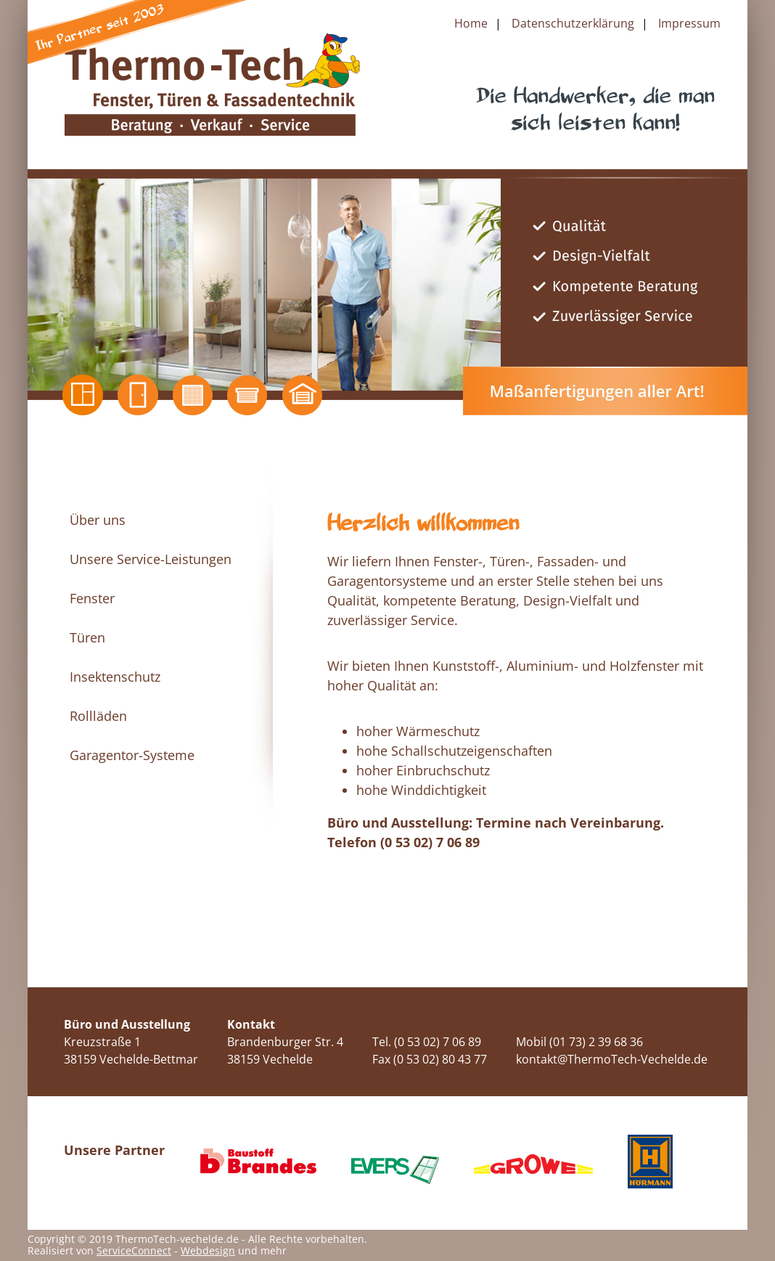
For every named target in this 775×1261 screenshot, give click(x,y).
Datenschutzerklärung (573, 23)
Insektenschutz (115, 676)
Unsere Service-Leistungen (150, 559)
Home (471, 23)
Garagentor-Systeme (132, 755)
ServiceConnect (134, 1250)
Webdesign (208, 1250)
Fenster (92, 598)
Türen (87, 637)
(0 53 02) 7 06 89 (430, 842)
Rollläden (98, 716)
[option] (387, 284)
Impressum (689, 23)
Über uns (98, 520)
